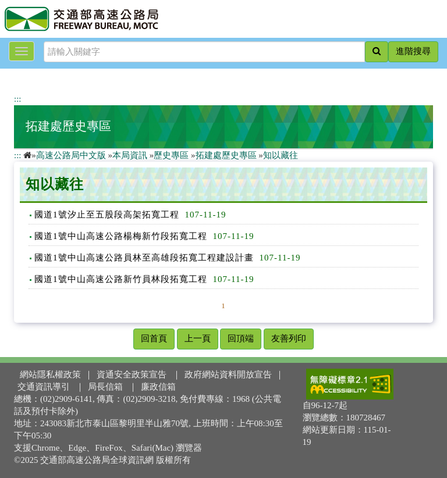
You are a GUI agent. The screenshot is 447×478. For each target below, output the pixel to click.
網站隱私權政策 (50, 374)
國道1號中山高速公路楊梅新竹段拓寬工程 (120, 236)
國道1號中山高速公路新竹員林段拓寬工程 (120, 279)
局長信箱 (105, 386)
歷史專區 (171, 155)
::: (18, 99)
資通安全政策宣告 (131, 374)
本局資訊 (129, 155)
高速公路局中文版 (71, 155)
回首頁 (154, 338)
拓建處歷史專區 (68, 126)
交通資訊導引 (43, 386)
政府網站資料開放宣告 (228, 374)
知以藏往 (280, 155)
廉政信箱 (158, 386)
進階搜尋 (413, 51)
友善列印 (288, 338)
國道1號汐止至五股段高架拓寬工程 (106, 214)
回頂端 (241, 338)
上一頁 (198, 338)
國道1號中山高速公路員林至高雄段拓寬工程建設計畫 (144, 257)
